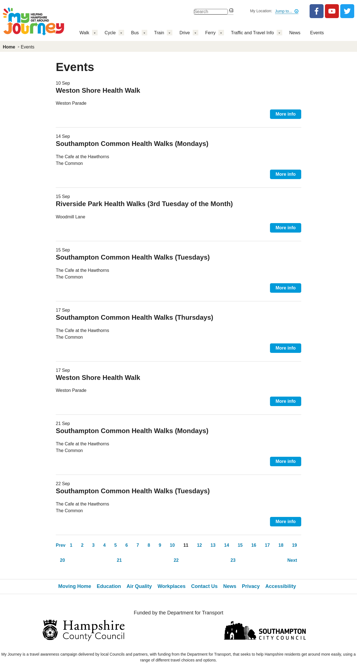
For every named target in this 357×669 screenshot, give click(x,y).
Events (317, 32)
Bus (135, 32)
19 (294, 545)
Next (292, 560)
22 (176, 560)
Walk (84, 32)
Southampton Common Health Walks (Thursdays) (134, 317)
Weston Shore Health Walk (98, 90)
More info (286, 114)
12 (199, 545)
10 (172, 545)
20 (62, 560)
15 (240, 545)
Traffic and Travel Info (252, 32)
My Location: (261, 11)
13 (213, 545)
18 (280, 545)
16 (253, 545)
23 (232, 560)
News (294, 32)
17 (267, 545)
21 (119, 560)
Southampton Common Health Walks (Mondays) (132, 143)
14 (226, 545)
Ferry (210, 32)
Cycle (110, 32)
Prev (61, 545)
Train (159, 32)
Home (9, 47)
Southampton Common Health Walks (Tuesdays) (133, 257)
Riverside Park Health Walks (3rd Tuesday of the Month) (144, 203)
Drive (184, 32)
